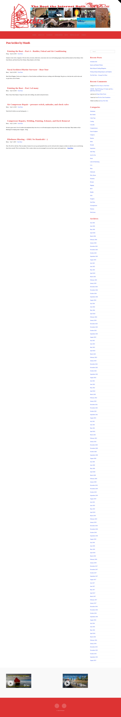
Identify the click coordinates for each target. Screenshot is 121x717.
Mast (91, 168)
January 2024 (93, 320)
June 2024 (92, 307)
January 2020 (93, 482)
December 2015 (94, 647)
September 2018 (94, 535)
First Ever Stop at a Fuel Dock (102, 85)
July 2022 (92, 381)
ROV (91, 188)
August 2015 (93, 660)
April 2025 (92, 273)
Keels (91, 158)
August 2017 (93, 579)
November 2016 (94, 610)
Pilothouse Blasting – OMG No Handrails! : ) (27, 139)
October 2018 (93, 532)
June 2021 (92, 424)
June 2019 (92, 505)
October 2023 (93, 330)
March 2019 (93, 515)
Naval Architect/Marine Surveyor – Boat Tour (28, 70)
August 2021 (93, 418)
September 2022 (94, 374)
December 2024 (94, 286)
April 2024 (92, 313)
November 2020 (94, 448)
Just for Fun (93, 155)
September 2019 (94, 495)
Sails (91, 195)
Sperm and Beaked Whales (96, 65)
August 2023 (93, 337)
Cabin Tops (93, 118)
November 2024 (94, 290)
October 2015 (93, 653)
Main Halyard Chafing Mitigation (98, 68)
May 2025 (92, 269)
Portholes (92, 178)
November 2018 (94, 529)
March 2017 (93, 596)
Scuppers (92, 198)
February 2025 (93, 280)
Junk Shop (92, 151)
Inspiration (92, 148)
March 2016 (93, 637)
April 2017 (92, 593)
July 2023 (92, 340)
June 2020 (92, 465)
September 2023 (94, 333)
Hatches (92, 138)
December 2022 (94, 364)
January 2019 (93, 522)
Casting (92, 121)
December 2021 (94, 404)
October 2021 (93, 411)
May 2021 (92, 428)
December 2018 (94, 525)
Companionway (94, 128)
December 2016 (94, 606)
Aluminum (92, 111)
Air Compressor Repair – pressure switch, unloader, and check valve (38, 104)
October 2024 (93, 293)
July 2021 (92, 421)
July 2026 (92, 222)
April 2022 (92, 391)
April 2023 (92, 350)
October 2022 (93, 371)
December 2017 (94, 566)
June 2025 (92, 266)
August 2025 (93, 259)
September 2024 (94, 296)
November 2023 (94, 327)
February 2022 (93, 397)
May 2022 (92, 387)
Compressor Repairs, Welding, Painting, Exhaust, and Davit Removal (38, 121)
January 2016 (93, 643)
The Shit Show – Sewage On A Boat (98, 75)
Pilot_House (93, 175)
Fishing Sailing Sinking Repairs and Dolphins (101, 71)
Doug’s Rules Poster (101, 94)
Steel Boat (20, 53)
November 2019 (94, 488)
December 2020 (94, 445)
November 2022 (94, 367)
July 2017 (92, 583)
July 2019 (92, 502)
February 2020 (93, 478)
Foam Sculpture (94, 131)
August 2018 (93, 539)
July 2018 (92, 542)
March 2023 (93, 354)
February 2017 (93, 599)
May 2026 (92, 229)
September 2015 (94, 657)
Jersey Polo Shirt (104, 100)
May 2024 (92, 310)
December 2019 (94, 485)
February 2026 (93, 239)
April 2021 (92, 431)
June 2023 (92, 344)
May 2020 (92, 468)
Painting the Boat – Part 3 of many (23, 88)
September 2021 (94, 414)
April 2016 (92, 633)
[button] (119, 1)
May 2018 (92, 549)
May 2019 (92, 509)
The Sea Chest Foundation (104, 97)
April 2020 (92, 471)
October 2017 (93, 572)
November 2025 (94, 249)
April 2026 (92, 232)
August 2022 (93, 377)
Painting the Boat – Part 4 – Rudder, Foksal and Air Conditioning (36, 51)
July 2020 (92, 461)
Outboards (92, 172)
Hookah (92, 145)
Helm (91, 141)
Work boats (93, 212)
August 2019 (93, 498)
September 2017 (94, 576)
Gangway (92, 134)
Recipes (92, 182)
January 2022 (93, 401)
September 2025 (94, 256)
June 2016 (92, 626)
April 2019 (92, 512)
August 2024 (93, 300)
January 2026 (93, 243)
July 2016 (92, 623)
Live (91, 165)
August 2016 (93, 620)
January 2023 (93, 360)
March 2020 (93, 475)
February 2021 (93, 438)
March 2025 (93, 276)
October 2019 (93, 492)
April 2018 (92, 552)
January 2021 (93, 441)
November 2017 (94, 569)
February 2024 (93, 317)
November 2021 (94, 408)
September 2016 (94, 616)
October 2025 (93, 253)
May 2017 (92, 589)
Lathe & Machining (94, 161)
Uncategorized (93, 205)
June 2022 (92, 384)
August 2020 (93, 458)
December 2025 (94, 246)
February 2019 (93, 519)
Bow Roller (93, 114)
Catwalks (92, 124)
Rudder (92, 192)
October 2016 (93, 613)
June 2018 (92, 546)
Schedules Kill (93, 61)
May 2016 (92, 630)
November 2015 (94, 650)
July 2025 (92, 263)
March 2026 (93, 236)
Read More (70, 148)
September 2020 (94, 455)
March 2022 (93, 394)
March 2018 (93, 556)
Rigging (92, 185)
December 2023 (94, 323)
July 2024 (92, 303)
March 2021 (93, 434)
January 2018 (93, 562)
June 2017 (92, 586)
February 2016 (93, 640)
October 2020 (93, 451)
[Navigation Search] (88, 35)
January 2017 (93, 603)
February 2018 (93, 559)
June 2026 (92, 226)
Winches (92, 209)
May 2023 (92, 347)
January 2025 (93, 283)
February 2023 (93, 357)
